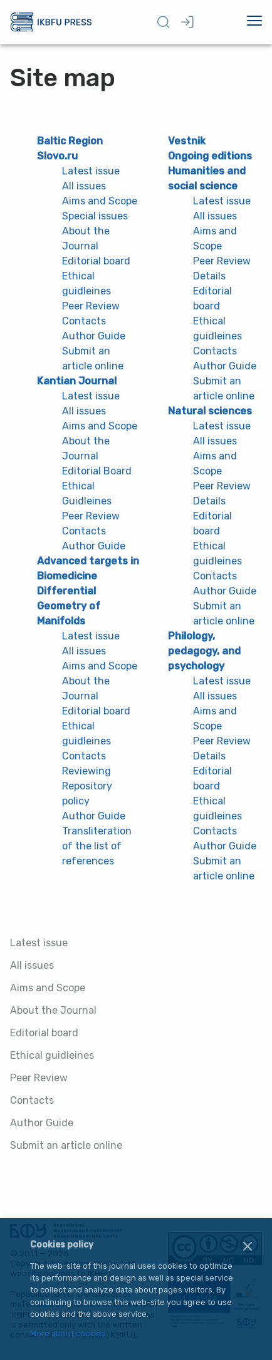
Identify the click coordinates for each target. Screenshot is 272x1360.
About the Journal (53, 1010)
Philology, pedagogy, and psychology (204, 651)
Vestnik (187, 141)
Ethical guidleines (52, 1055)
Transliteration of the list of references (97, 846)
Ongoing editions (210, 156)
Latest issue (39, 943)
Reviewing (86, 771)
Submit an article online (66, 1145)
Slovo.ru (57, 156)
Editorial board (44, 1033)
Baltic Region (70, 141)
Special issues (95, 216)
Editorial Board (97, 471)
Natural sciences (210, 411)
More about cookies (67, 1334)
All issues (32, 965)
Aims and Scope (47, 988)
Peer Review (39, 1078)
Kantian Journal (77, 381)
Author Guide (41, 1123)
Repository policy (87, 793)
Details (209, 276)
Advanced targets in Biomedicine (88, 568)
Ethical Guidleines (87, 493)
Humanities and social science (207, 178)
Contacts (32, 1100)
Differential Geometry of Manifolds (68, 606)
